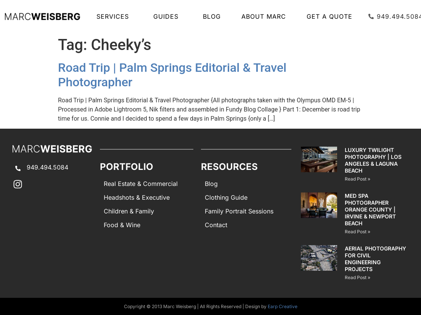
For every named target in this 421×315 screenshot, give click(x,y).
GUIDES (167, 16)
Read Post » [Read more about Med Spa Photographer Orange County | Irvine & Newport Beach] (357, 231)
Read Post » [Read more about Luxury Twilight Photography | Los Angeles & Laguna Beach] (357, 179)
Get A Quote (329, 16)
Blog (212, 16)
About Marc (263, 16)
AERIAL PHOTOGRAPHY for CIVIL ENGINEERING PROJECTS (375, 258)
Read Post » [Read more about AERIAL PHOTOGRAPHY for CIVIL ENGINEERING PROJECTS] (357, 277)
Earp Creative (282, 306)
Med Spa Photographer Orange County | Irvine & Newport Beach (370, 209)
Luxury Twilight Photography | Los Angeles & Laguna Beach (373, 160)
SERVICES (114, 16)
